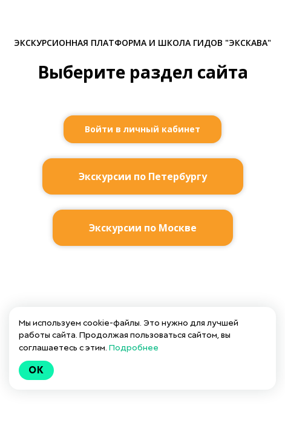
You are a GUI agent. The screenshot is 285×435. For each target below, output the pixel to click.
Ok (36, 370)
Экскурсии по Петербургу (143, 176)
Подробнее (134, 347)
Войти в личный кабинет (142, 129)
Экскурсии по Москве (143, 227)
